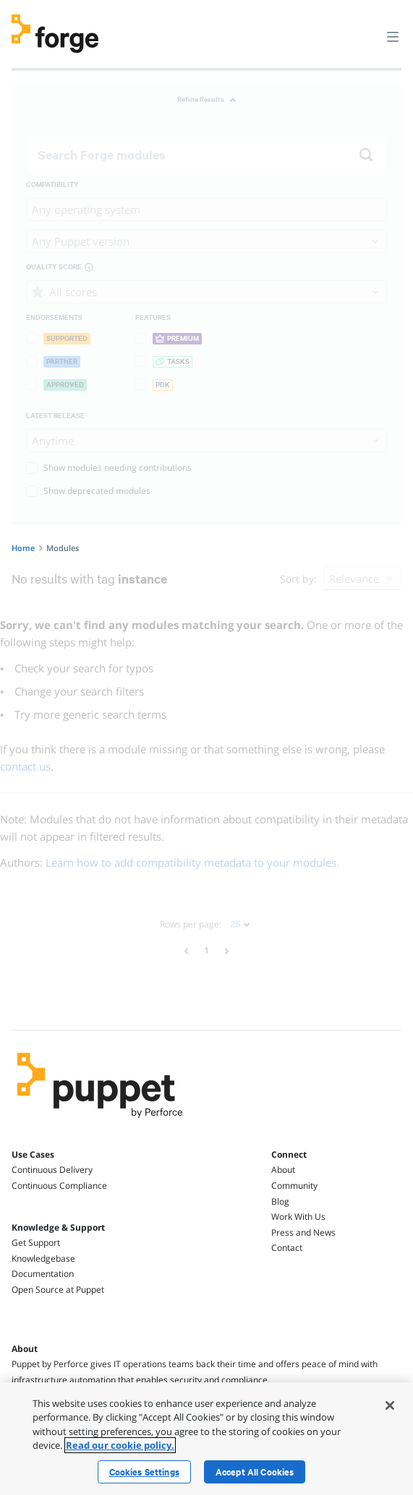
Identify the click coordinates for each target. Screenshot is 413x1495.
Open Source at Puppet (58, 1289)
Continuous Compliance (59, 1185)
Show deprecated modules (88, 491)
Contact (286, 1248)
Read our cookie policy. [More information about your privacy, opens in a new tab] (120, 1445)
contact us (25, 766)
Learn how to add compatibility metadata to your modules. (192, 862)
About (283, 1170)
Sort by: (298, 579)
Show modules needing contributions (109, 468)
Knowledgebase (43, 1258)
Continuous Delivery (52, 1170)
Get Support (36, 1242)
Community (294, 1185)
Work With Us (298, 1216)
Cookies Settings (144, 1472)
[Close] (390, 1405)
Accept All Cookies (255, 1472)
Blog (280, 1201)
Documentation (43, 1274)
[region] (206, 1438)
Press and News (303, 1232)
